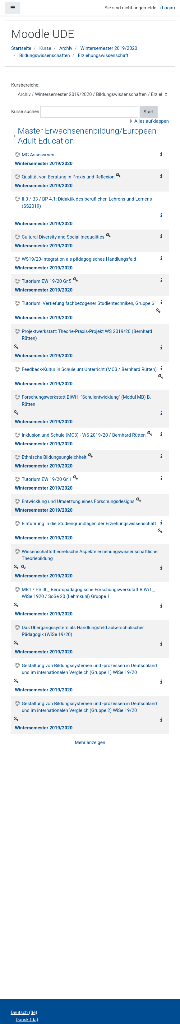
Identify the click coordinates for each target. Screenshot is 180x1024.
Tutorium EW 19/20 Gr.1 (47, 479)
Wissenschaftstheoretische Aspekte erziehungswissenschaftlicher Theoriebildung (90, 555)
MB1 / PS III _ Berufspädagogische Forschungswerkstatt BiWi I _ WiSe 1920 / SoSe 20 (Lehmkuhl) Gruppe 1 (88, 593)
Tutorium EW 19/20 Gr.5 (47, 281)
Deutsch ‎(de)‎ (24, 1012)
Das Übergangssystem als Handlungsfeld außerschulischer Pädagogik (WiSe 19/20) (83, 631)
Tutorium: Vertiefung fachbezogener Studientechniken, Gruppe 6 (88, 303)
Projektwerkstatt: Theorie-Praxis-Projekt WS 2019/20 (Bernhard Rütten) (87, 335)
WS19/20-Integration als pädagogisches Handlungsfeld (79, 259)
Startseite (21, 48)
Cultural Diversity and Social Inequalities (63, 237)
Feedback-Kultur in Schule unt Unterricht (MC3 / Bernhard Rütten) (89, 369)
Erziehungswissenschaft (103, 55)
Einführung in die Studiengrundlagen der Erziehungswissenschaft (89, 523)
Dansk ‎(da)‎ (27, 1019)
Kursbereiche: (25, 85)
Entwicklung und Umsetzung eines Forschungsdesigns (78, 501)
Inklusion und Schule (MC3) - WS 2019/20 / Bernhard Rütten (84, 435)
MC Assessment (39, 155)
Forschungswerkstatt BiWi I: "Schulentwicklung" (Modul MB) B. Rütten (86, 400)
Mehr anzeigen (90, 742)
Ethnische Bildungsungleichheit (54, 457)
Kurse (45, 48)
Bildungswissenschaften (44, 55)
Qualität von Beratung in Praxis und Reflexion (68, 177)
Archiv (65, 48)
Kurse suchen (25, 111)
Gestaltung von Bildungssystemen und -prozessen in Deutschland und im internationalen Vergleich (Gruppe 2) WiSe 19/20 (89, 707)
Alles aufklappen (151, 121)
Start (149, 112)
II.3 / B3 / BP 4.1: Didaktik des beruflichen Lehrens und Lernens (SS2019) (87, 202)
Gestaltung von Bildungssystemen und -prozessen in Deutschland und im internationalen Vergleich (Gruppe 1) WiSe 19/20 (89, 669)
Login (167, 8)
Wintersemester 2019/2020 (108, 48)
